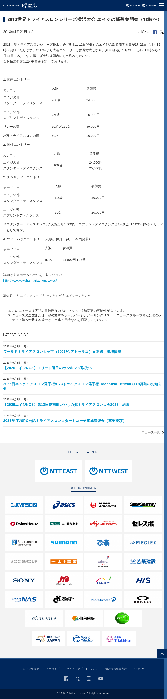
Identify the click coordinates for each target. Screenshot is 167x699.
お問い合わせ (31, 668)
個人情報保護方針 (116, 668)
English (139, 668)
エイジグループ (31, 295)
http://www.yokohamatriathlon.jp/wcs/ (30, 280)
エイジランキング (78, 295)
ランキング (54, 295)
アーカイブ (53, 668)
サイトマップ (75, 668)
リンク (94, 668)
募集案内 (9, 295)
